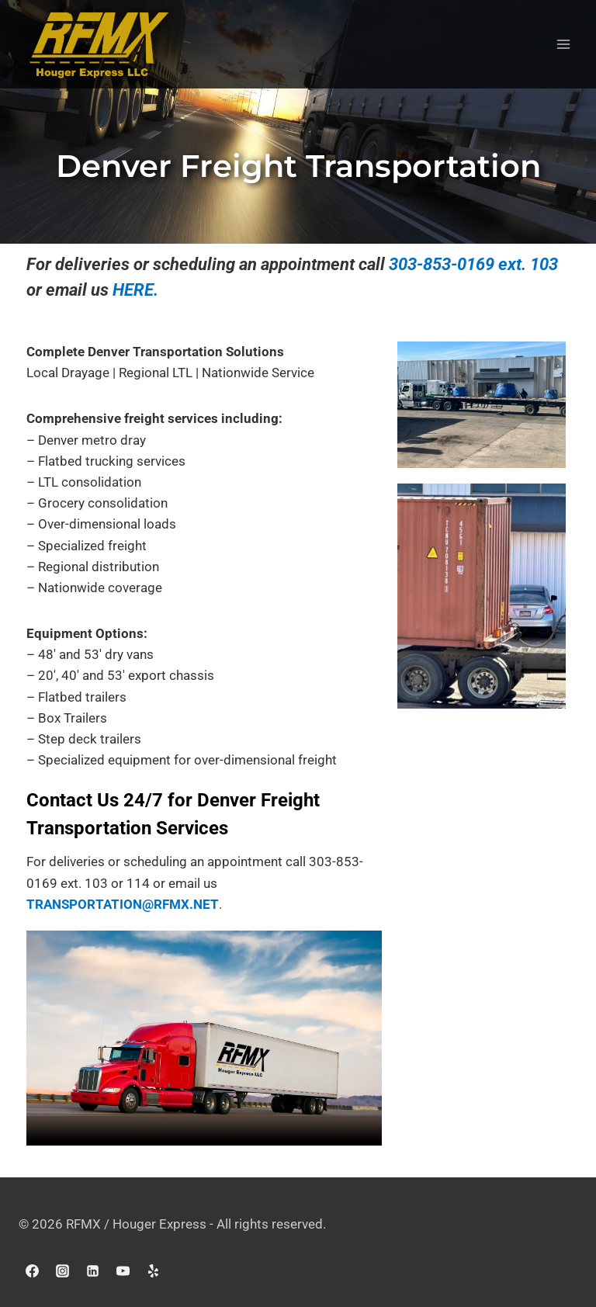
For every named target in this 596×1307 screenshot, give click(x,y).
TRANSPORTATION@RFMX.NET (122, 904)
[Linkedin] (92, 1270)
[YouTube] (122, 1270)
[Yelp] (153, 1270)
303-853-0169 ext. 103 (473, 264)
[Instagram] (62, 1270)
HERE (133, 290)
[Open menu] (563, 45)
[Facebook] (32, 1270)
